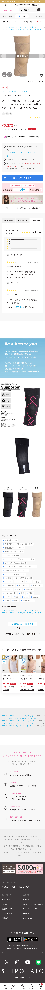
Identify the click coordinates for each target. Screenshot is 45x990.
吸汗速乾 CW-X (11, 540)
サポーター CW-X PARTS (15, 574)
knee (26, 597)
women (36, 597)
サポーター (9, 585)
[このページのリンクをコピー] (39, 633)
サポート (29, 589)
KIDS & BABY (24, 887)
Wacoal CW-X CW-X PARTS (16, 570)
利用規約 (26, 913)
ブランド (18, 22)
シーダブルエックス (24, 578)
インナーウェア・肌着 (26, 27)
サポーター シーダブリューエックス (19, 559)
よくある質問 (7, 913)
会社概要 (26, 900)
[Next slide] (41, 56)
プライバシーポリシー (31, 909)
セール (39, 22)
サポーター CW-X (12, 555)
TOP (3, 27)
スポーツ (8, 589)
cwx (29, 582)
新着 (26, 22)
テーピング (37, 585)
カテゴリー (7, 22)
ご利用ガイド (7, 904)
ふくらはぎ (23, 585)
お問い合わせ (7, 918)
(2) (36, 117)
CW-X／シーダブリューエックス (29, 30)
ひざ (38, 582)
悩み (32, 22)
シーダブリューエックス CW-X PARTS (20, 567)
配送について (7, 909)
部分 (31, 593)
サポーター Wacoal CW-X (15, 563)
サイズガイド (7, 900)
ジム (16, 601)
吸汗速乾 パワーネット (14, 551)
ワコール (8, 582)
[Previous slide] (4, 56)
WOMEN (12, 27)
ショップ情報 (28, 918)
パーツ (7, 597)
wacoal (20, 582)
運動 (19, 589)
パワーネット (10, 593)
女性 (17, 597)
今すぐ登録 (11, 153)
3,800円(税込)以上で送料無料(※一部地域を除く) (22, 1)
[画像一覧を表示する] (4, 74)
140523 (8, 578)
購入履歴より (19, 307)
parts (7, 601)
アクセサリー (28, 601)
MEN (10, 718)
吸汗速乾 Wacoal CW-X (14, 548)
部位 (22, 593)
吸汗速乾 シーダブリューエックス (18, 544)
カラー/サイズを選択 (22, 178)
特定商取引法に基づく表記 (33, 904)
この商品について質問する (22, 624)
